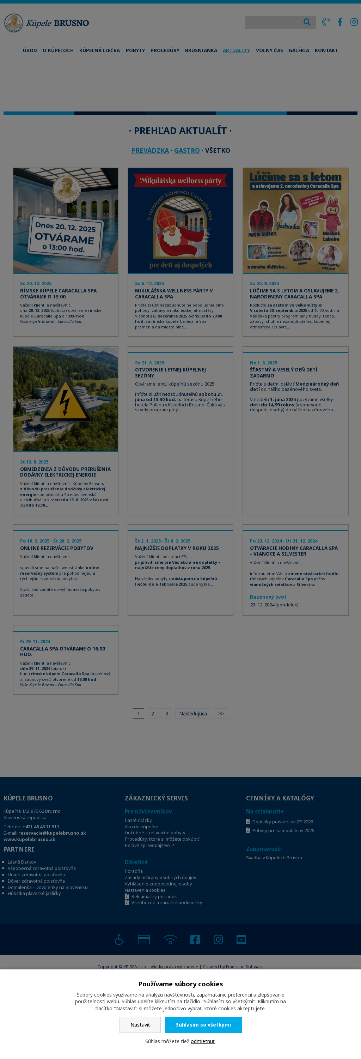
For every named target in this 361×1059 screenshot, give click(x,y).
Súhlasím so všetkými (203, 1024)
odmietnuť (203, 1041)
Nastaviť (140, 1024)
